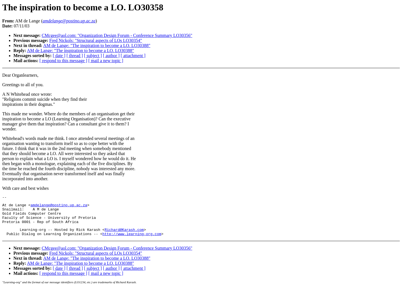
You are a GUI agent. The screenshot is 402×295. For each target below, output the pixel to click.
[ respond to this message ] (63, 60)
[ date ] (59, 55)
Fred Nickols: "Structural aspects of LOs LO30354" (95, 40)
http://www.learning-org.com (131, 240)
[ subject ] (93, 55)
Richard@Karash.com (124, 235)
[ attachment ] (133, 55)
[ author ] (111, 55)
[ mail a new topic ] (105, 60)
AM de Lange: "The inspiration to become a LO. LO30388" (96, 45)
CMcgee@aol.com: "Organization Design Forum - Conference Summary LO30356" (117, 35)
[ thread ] (74, 55)
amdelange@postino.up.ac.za (58, 206)
